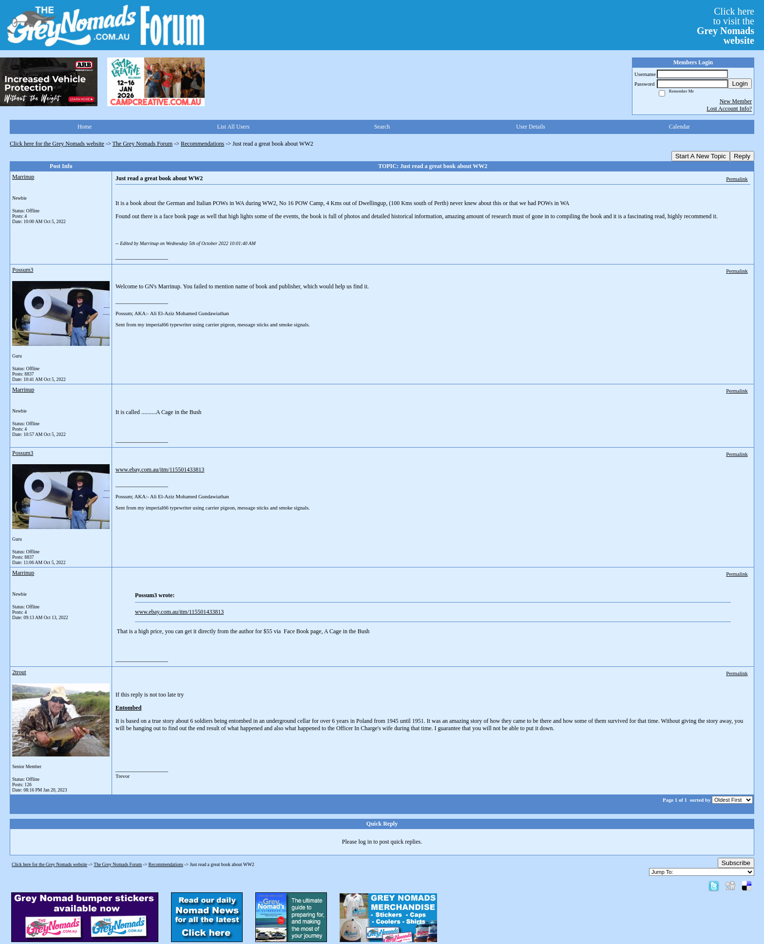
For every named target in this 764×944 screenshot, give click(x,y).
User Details (530, 126)
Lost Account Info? (729, 108)
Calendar (679, 126)
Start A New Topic (700, 156)
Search (382, 126)
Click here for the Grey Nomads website (57, 143)
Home (84, 126)
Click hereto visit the (725, 26)
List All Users (233, 126)
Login (740, 83)
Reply (742, 156)
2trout (19, 672)
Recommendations (202, 143)
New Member (736, 101)
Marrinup (23, 176)
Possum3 (22, 269)
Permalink (736, 179)
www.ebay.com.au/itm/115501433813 (159, 469)
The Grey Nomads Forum (143, 143)
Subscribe (736, 863)
